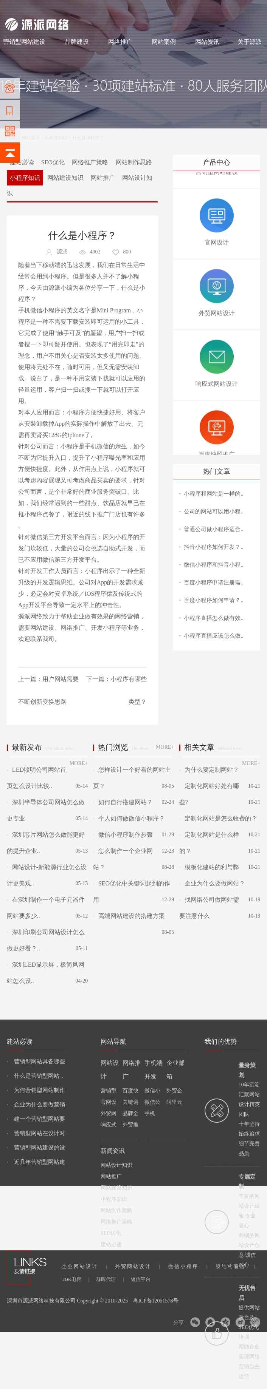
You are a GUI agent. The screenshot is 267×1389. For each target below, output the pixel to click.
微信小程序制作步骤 (123, 834)
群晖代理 (110, 1279)
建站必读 (22, 162)
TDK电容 (76, 1279)
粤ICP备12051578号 (156, 1301)
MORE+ (79, 763)
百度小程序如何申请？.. (214, 600)
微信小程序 (188, 1266)
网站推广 (103, 178)
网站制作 (37, 8)
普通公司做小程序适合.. (214, 529)
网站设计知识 (116, 1165)
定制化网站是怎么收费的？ (218, 818)
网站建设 (14, 8)
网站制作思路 (134, 162)
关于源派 (250, 42)
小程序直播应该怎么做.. (214, 636)
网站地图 (253, 8)
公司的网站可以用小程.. (214, 511)
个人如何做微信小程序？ (129, 818)
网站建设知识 (65, 178)
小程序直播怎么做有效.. (214, 618)
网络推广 (85, 8)
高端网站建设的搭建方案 (129, 916)
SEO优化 (53, 162)
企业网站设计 (84, 1266)
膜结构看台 (235, 1266)
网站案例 (164, 42)
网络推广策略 (90, 162)
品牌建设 (77, 42)
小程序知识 (56, 138)
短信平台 (141, 1279)
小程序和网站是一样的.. (214, 494)
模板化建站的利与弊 (209, 867)
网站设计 (60, 8)
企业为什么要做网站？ (212, 883)
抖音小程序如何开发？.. (214, 547)
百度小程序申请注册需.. (214, 582)
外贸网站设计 (137, 1266)
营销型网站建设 (24, 42)
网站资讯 (207, 42)
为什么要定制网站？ (209, 769)
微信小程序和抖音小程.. (214, 565)
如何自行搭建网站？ (123, 802)
